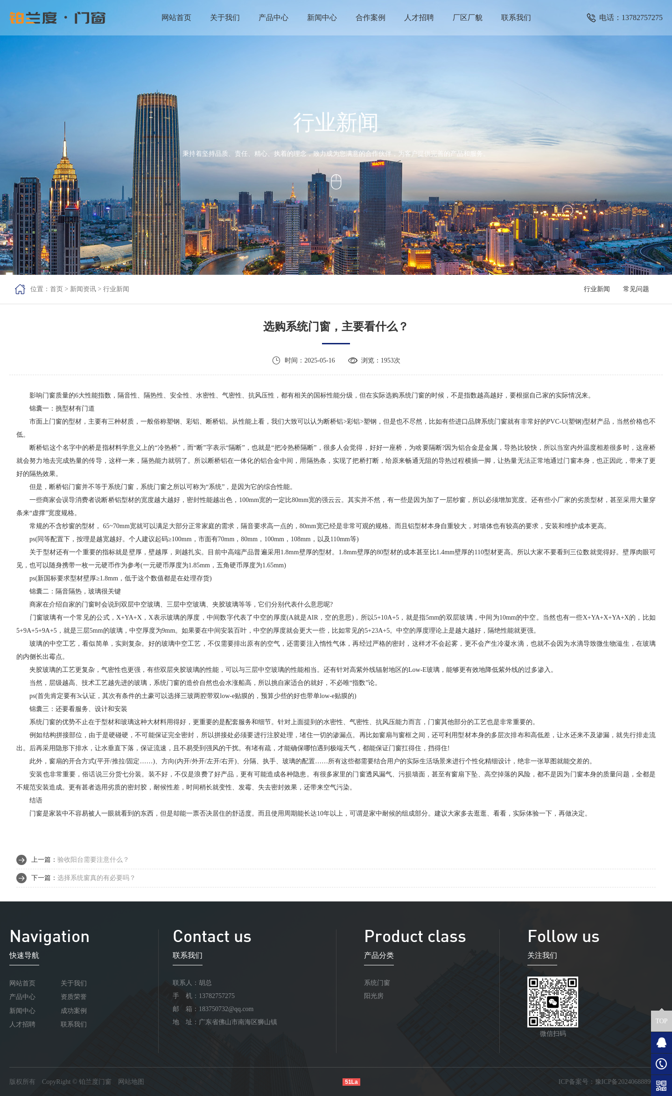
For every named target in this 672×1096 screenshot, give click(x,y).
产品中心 (273, 17)
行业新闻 (116, 289)
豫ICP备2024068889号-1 (629, 1081)
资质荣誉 (74, 996)
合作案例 (370, 17)
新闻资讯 (83, 289)
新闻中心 (322, 17)
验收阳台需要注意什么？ (93, 859)
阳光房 (374, 995)
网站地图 (131, 1081)
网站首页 (176, 17)
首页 (56, 289)
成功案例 (74, 1010)
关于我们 (225, 17)
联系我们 (516, 17)
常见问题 (636, 289)
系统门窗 (377, 982)
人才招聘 (419, 17)
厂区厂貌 (468, 17)
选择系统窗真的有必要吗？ (96, 877)
